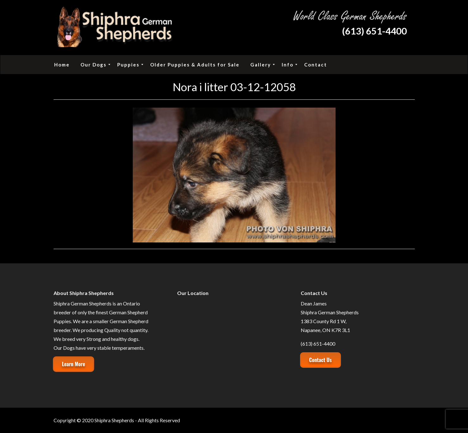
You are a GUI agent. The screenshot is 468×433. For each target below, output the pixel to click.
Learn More (73, 364)
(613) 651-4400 (374, 30)
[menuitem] (62, 64)
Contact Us (320, 360)
